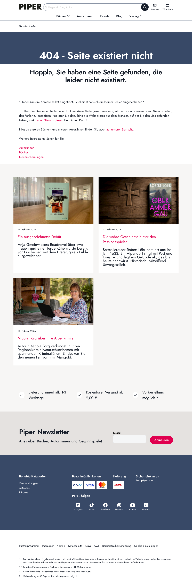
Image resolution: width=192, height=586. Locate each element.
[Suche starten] (145, 7)
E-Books (23, 492)
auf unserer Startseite (119, 129)
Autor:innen (26, 148)
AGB (97, 546)
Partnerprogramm (29, 546)
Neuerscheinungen (31, 157)
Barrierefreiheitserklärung (116, 546)
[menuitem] (63, 16)
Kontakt (61, 546)
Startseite (23, 26)
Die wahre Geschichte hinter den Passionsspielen (129, 239)
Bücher (23, 152)
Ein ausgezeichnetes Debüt (39, 236)
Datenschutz (75, 546)
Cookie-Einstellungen (146, 546)
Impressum (48, 546)
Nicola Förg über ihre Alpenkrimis (45, 338)
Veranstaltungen (28, 483)
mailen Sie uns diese (48, 120)
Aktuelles (24, 488)
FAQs (88, 546)
